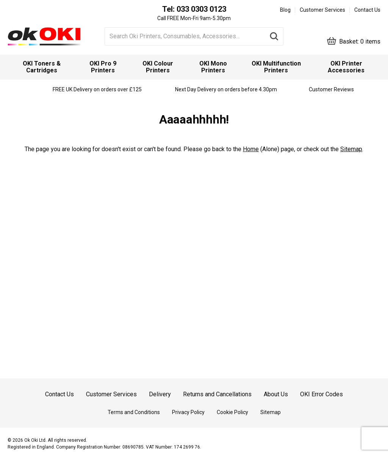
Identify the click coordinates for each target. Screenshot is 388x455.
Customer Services (322, 10)
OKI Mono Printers (213, 67)
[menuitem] (42, 67)
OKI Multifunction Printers (276, 67)
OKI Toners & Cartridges (42, 67)
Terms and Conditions (134, 412)
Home (251, 149)
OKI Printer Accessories (346, 67)
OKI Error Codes (321, 394)
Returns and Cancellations (217, 394)
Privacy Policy (188, 412)
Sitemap (351, 149)
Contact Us (367, 10)
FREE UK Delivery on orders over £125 (97, 89)
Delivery (160, 394)
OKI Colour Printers (157, 67)
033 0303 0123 (201, 9)
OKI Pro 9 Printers (102, 67)
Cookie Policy (232, 412)
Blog (285, 10)
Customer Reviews (331, 89)
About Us (276, 394)
